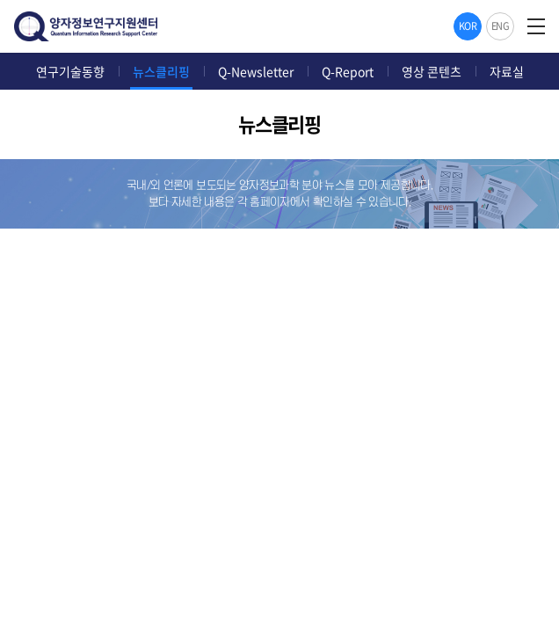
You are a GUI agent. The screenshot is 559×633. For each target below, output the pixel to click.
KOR (468, 25)
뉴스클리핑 (161, 71)
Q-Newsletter (256, 71)
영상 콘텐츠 (431, 71)
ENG (500, 25)
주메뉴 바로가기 (0, 0)
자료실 (507, 71)
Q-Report (348, 71)
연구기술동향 (70, 71)
